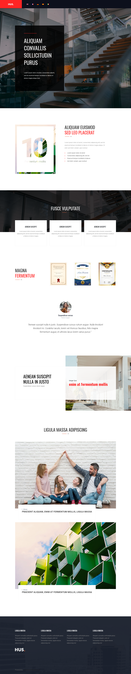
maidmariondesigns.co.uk (32, 670)
